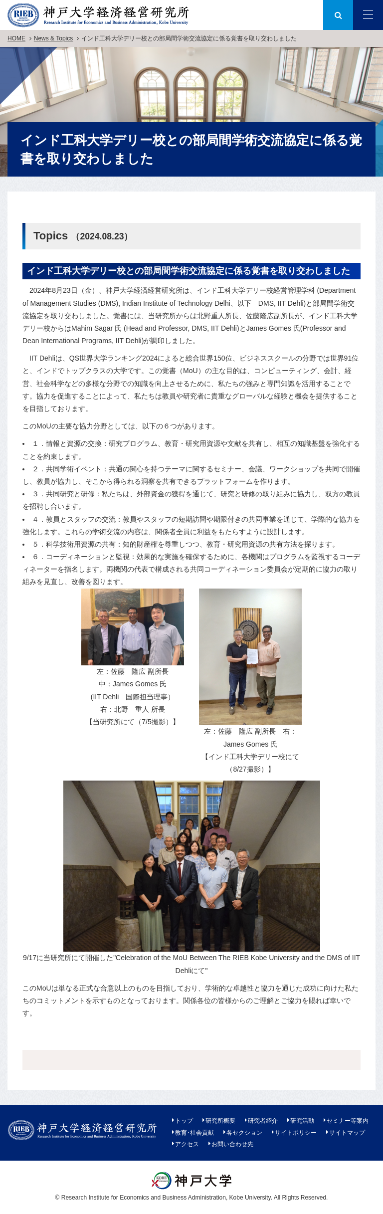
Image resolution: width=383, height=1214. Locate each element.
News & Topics (53, 38)
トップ (184, 1120)
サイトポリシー (296, 1132)
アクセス (187, 1144)
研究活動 (302, 1120)
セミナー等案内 (348, 1120)
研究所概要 (220, 1120)
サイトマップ (347, 1132)
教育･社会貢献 (194, 1132)
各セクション (244, 1132)
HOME (16, 38)
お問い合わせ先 (232, 1144)
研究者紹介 (263, 1120)
